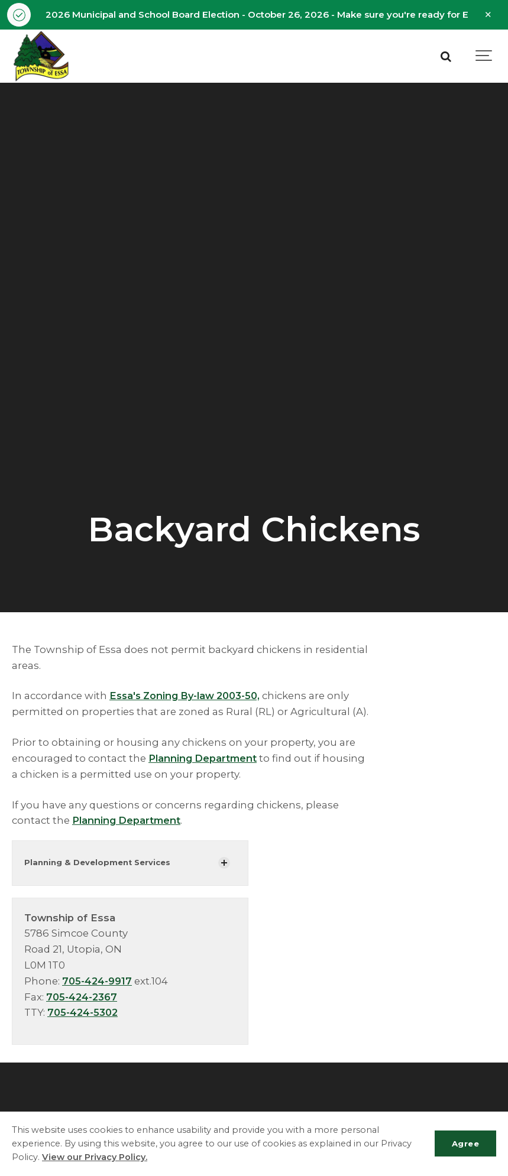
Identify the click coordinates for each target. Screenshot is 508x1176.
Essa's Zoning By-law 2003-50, (188, 696)
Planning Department (203, 759)
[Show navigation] (484, 56)
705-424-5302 (84, 1013)
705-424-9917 (98, 981)
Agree (464, 1143)
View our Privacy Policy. (94, 1157)
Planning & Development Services (97, 863)
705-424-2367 (83, 997)
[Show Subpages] (224, 863)
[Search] (446, 56)
